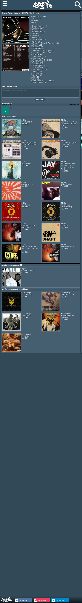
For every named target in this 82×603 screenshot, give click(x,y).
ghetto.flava (40, 600)
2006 (24, 13)
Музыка (17, 13)
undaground (57, 600)
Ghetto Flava (6, 13)
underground (21, 600)
